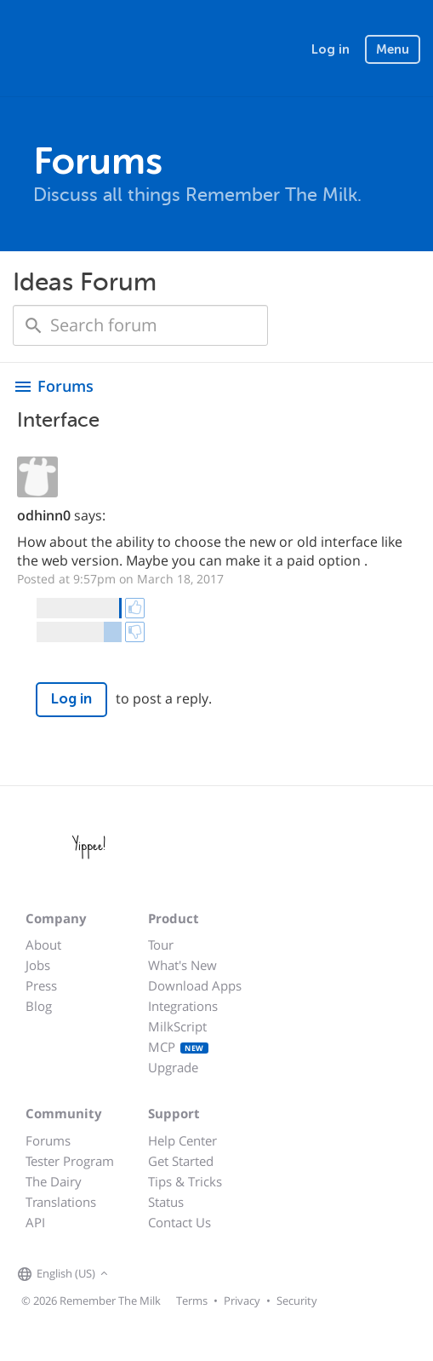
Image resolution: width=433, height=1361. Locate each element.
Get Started (181, 1160)
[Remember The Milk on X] (160, 1274)
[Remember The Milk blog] (182, 1274)
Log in (330, 49)
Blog (39, 1005)
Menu (392, 49)
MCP (178, 1046)
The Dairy (54, 1181)
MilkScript (177, 1026)
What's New (182, 964)
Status (166, 1201)
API (35, 1222)
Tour (161, 944)
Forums (48, 1140)
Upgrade (173, 1067)
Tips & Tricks (185, 1181)
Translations (61, 1201)
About (43, 944)
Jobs (38, 964)
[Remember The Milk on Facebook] (136, 1274)
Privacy (242, 1300)
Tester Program (70, 1160)
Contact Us (179, 1222)
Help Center (182, 1140)
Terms (192, 1300)
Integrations (183, 1005)
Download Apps (195, 985)
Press (41, 985)
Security (296, 1300)
